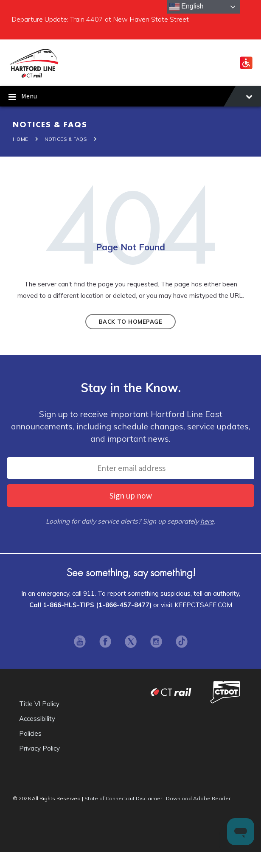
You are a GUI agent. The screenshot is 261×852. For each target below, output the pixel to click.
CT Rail (171, 692)
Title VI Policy (39, 704)
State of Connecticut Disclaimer (123, 798)
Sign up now (130, 495)
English (186, 7)
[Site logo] (33, 76)
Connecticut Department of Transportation (225, 691)
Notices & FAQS (66, 139)
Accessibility (37, 719)
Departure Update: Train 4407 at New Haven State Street (100, 19)
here (206, 521)
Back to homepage (130, 321)
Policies (30, 733)
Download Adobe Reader (198, 798)
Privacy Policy (39, 748)
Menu (130, 97)
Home (20, 139)
